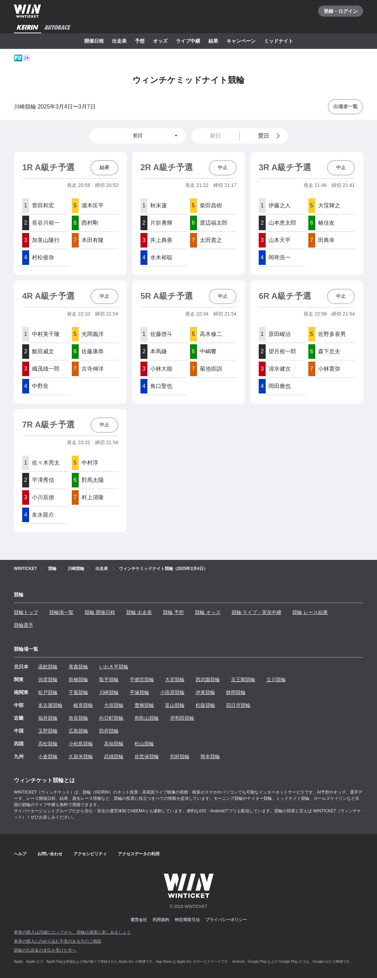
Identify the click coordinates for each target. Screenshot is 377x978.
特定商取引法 (187, 919)
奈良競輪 (78, 718)
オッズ (160, 41)
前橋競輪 (78, 679)
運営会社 (138, 919)
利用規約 (161, 919)
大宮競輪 (175, 679)
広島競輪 (78, 731)
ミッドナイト (278, 41)
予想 (140, 41)
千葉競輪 (78, 692)
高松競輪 (48, 743)
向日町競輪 (111, 718)
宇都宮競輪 (142, 679)
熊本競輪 (210, 756)
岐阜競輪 (83, 705)
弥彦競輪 (48, 679)
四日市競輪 (238, 705)
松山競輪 (144, 743)
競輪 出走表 (139, 612)
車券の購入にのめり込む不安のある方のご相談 (57, 941)
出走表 (119, 41)
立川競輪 (276, 679)
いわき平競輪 (113, 666)
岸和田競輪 (182, 718)
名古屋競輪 (50, 705)
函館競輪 (48, 666)
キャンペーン (241, 41)
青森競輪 (78, 666)
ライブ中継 (188, 41)
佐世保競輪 (147, 756)
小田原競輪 (172, 692)
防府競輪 (109, 731)
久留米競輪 (81, 756)
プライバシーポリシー (226, 919)
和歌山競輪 (147, 718)
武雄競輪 (113, 756)
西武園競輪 (208, 679)
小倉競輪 (48, 756)
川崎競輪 (109, 692)
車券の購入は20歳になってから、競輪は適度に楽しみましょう (72, 932)
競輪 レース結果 (310, 612)
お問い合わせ (49, 853)
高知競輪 (113, 743)
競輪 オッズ (208, 612)
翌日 (270, 136)
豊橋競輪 (144, 705)
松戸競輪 (48, 692)
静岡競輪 (236, 692)
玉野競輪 (48, 731)
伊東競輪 (205, 692)
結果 (213, 41)
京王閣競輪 (243, 679)
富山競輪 (175, 705)
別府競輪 (179, 756)
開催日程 (94, 41)
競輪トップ (26, 612)
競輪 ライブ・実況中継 (257, 612)
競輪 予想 (173, 612)
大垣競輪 (113, 705)
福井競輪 (48, 718)
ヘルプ (20, 853)
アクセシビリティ (90, 853)
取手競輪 (109, 679)
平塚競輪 (139, 692)
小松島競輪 (81, 743)
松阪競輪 (205, 705)
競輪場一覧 (61, 612)
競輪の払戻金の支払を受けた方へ (45, 950)
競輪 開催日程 (100, 612)
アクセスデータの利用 (139, 853)
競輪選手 (23, 625)
